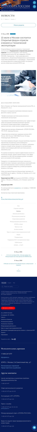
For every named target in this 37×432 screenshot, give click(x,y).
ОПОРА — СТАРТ (18, 245)
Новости (7, 19)
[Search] (10, 286)
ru (34, 6)
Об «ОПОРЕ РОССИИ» (6, 312)
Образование (4, 334)
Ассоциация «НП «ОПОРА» (7, 315)
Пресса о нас (18, 227)
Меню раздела (19, 25)
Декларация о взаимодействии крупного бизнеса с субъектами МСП (18, 330)
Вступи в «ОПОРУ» (8, 308)
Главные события (18, 208)
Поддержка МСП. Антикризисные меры (18, 240)
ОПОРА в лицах (18, 224)
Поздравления (19, 237)
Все (18, 206)
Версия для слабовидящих (7, 10)
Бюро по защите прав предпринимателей (18, 232)
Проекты (3, 332)
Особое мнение (18, 229)
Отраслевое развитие (18, 219)
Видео (18, 234)
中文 (14, 282)
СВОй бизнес (18, 242)
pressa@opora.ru (5, 408)
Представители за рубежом (11, 368)
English (9, 282)
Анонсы (12, 19)
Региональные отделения (10, 366)
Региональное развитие (18, 216)
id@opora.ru (5, 357)
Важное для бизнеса (18, 213)
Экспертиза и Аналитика (7, 323)
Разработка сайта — (8, 339)
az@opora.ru (17, 189)
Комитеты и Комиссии (6, 319)
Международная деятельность (18, 221)
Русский (4, 282)
